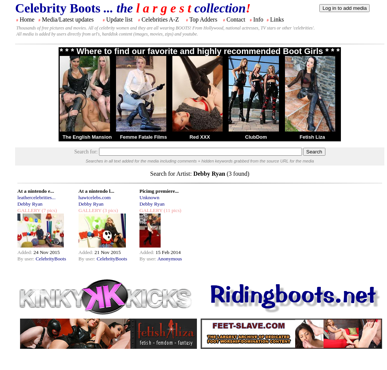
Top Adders (203, 19)
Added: (25, 252)
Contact (235, 19)
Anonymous (169, 259)
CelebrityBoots (51, 259)
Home (27, 19)
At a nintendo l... (97, 191)
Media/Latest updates (68, 19)
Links (277, 19)
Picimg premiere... (159, 191)
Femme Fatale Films (143, 137)
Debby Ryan (29, 204)
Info (258, 19)
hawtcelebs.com (95, 197)
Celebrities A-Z (160, 19)
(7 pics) (48, 210)
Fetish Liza (312, 137)
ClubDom (256, 137)
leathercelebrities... (36, 197)
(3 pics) (109, 210)
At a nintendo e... (35, 191)
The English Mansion (87, 137)
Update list (119, 19)
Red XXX (199, 137)
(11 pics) (172, 210)
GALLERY (28, 210)
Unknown (149, 197)
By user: (26, 259)
